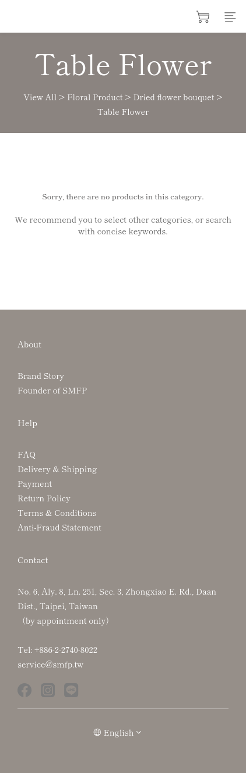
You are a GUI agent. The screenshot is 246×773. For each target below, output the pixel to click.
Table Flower (123, 111)
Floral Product (95, 97)
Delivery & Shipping (57, 469)
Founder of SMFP (52, 390)
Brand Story (40, 375)
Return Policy (44, 498)
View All (40, 97)
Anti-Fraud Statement (59, 527)
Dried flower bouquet (173, 97)
